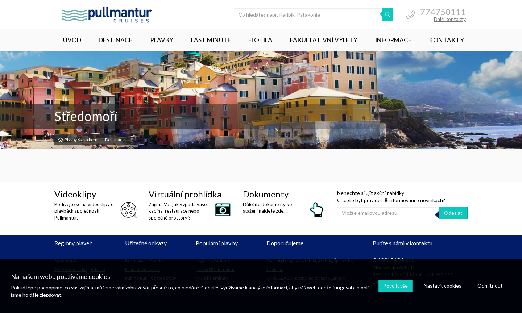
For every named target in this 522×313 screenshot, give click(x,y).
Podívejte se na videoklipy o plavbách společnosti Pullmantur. (84, 210)
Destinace (115, 40)
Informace (393, 40)
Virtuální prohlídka (185, 194)
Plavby (161, 40)
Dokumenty (266, 194)
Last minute (211, 40)
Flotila (260, 40)
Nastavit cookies (442, 286)
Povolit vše (395, 286)
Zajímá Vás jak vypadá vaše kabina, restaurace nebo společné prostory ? (178, 210)
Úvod (72, 40)
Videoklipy (75, 194)
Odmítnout (490, 286)
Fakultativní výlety (323, 40)
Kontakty (446, 40)
